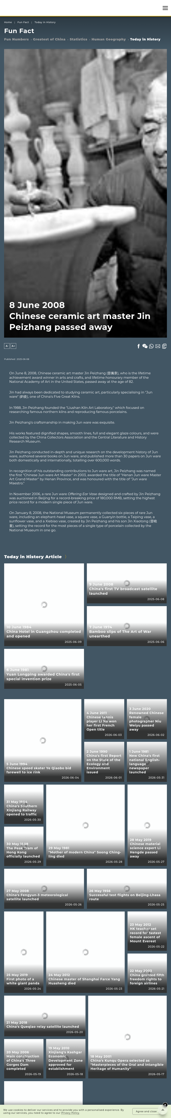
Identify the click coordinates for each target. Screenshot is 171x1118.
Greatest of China (49, 39)
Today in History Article (33, 556)
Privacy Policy (70, 1112)
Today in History (45, 22)
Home (8, 22)
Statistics (78, 39)
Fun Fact (23, 22)
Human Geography (109, 39)
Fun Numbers (16, 39)
